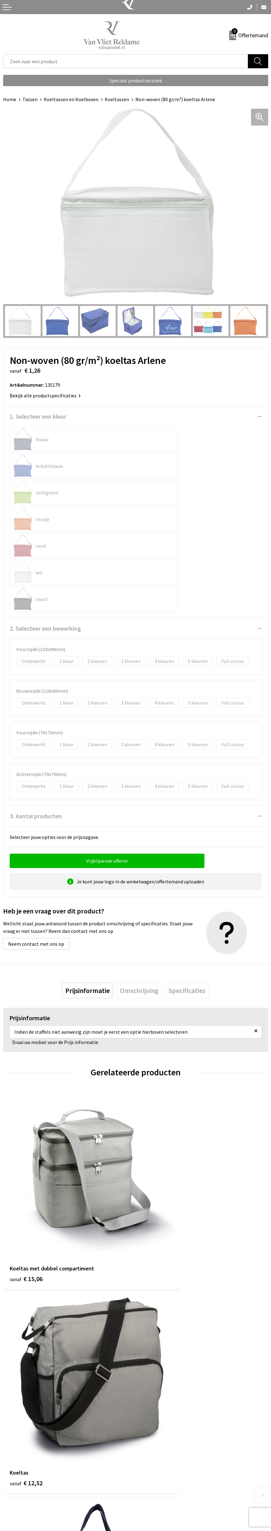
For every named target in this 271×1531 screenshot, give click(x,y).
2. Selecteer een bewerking (45, 548)
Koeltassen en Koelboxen (71, 99)
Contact (12, 1471)
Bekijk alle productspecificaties (45, 395)
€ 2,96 (157, 1315)
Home (9, 99)
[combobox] (125, 61)
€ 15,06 (26, 1154)
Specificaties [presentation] (186, 910)
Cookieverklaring (156, 1481)
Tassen (30, 99)
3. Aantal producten (36, 736)
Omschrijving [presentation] (139, 910)
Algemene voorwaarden (163, 1471)
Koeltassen (117, 99)
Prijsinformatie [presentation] (87, 910)
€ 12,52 (158, 1154)
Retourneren (17, 1481)
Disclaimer (149, 1500)
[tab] (87, 910)
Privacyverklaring (157, 1490)
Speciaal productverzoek (135, 80)
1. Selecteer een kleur (38, 416)
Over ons (147, 1368)
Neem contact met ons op (36, 864)
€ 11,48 (26, 1315)
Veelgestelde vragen (160, 1377)
